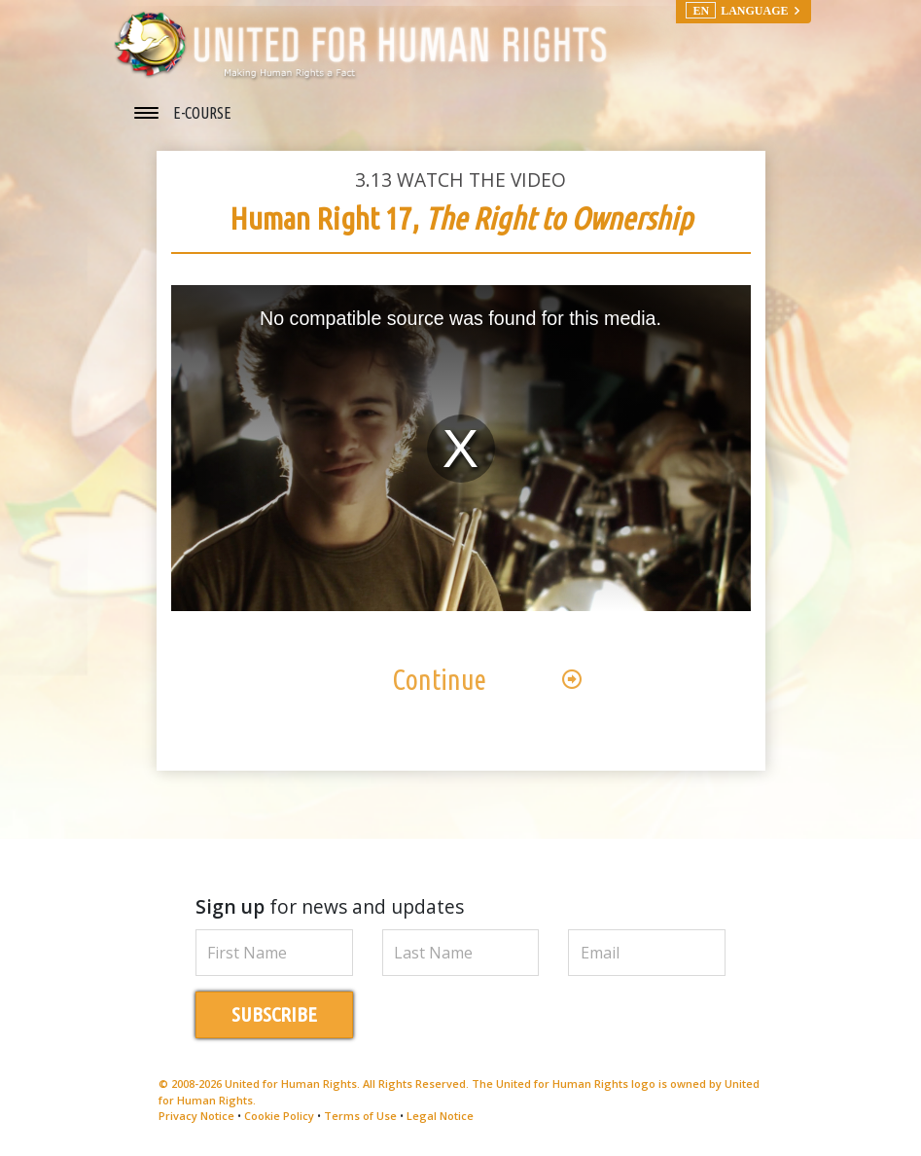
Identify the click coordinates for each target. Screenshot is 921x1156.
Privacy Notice (196, 1115)
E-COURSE (202, 113)
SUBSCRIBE (274, 1014)
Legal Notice (440, 1115)
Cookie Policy (279, 1115)
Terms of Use (360, 1115)
